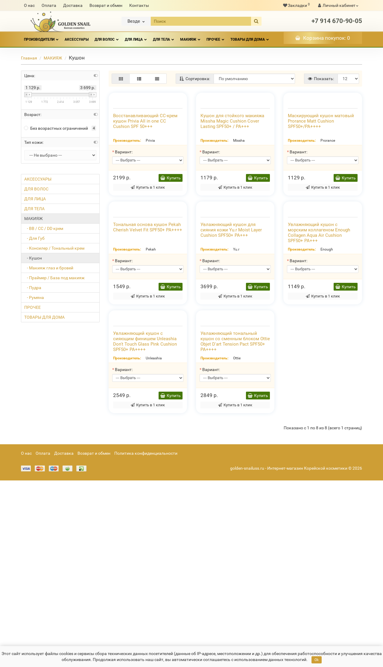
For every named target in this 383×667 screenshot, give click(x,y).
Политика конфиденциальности (145, 639)
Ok (316, 660)
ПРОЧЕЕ (215, 37)
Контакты (139, 5)
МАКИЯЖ (190, 37)
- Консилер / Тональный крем (54, 248)
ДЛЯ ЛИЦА (136, 37)
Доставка (73, 5)
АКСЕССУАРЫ (77, 39)
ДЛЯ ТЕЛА (163, 37)
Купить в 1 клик (148, 249)
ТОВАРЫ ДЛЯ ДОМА (249, 37)
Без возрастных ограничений (56, 128)
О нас (29, 5)
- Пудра (32, 287)
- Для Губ (34, 238)
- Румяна (34, 297)
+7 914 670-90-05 (336, 21)
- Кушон (33, 258)
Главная (29, 58)
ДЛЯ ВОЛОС (107, 37)
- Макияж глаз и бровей (48, 267)
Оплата (49, 5)
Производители (41, 37)
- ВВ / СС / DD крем (43, 228)
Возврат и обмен (105, 5)
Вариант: (124, 214)
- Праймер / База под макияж (54, 277)
